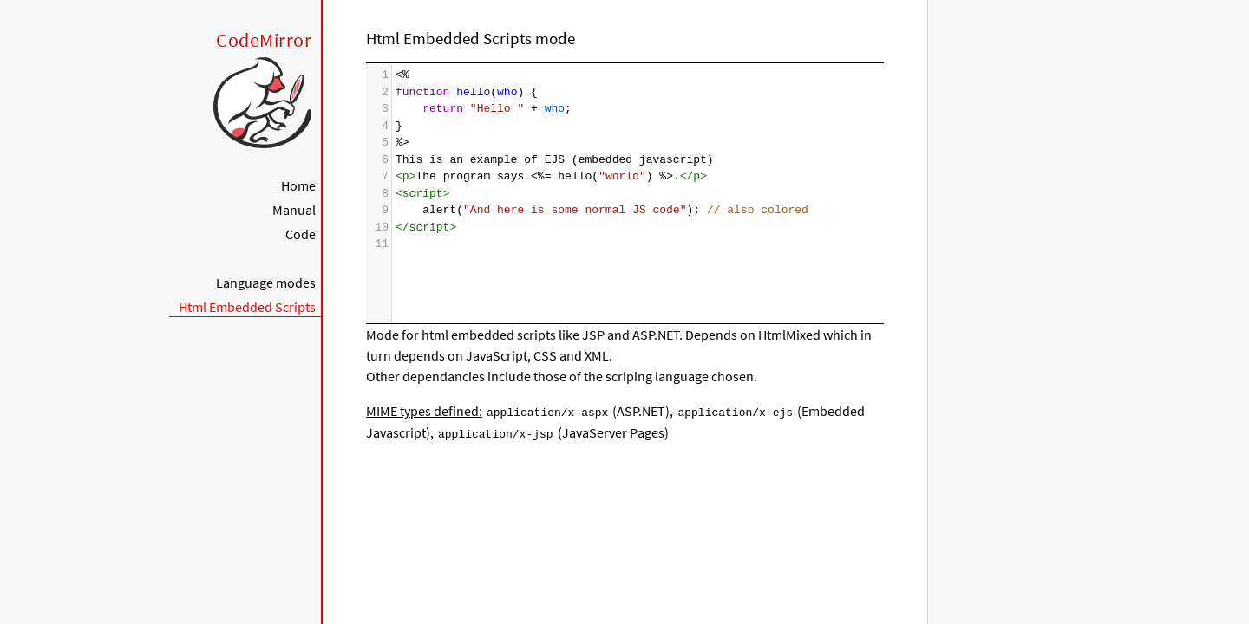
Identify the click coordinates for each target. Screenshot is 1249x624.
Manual (294, 209)
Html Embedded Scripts (247, 306)
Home (298, 185)
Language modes (266, 282)
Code (300, 234)
